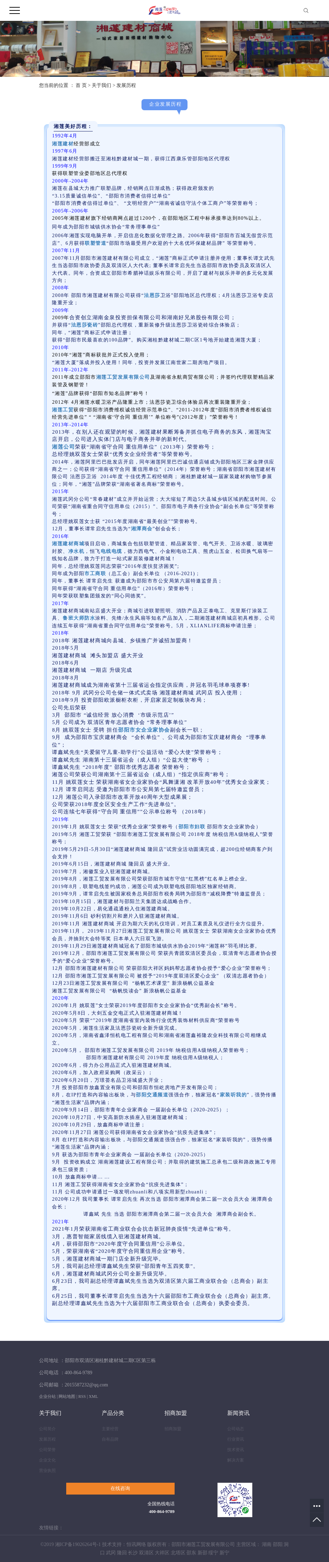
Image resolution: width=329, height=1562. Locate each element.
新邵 (202, 1552)
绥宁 (213, 1552)
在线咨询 (120, 1488)
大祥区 (162, 1552)
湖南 (266, 1544)
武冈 (111, 1552)
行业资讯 (235, 1439)
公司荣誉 (47, 1449)
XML (93, 1396)
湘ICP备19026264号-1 (78, 1544)
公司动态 (235, 1428)
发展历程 (47, 1439)
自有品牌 (110, 1439)
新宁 (224, 1552)
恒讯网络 (136, 1544)
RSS (82, 1396)
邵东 (191, 1552)
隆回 (122, 1552)
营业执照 (47, 1470)
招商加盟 (172, 1428)
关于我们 (101, 85)
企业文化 (47, 1460)
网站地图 (67, 1396)
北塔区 (178, 1552)
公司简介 (47, 1428)
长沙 (133, 1552)
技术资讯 (235, 1449)
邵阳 (278, 1544)
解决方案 (235, 1460)
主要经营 (110, 1428)
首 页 (81, 85)
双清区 (146, 1552)
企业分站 (47, 1396)
